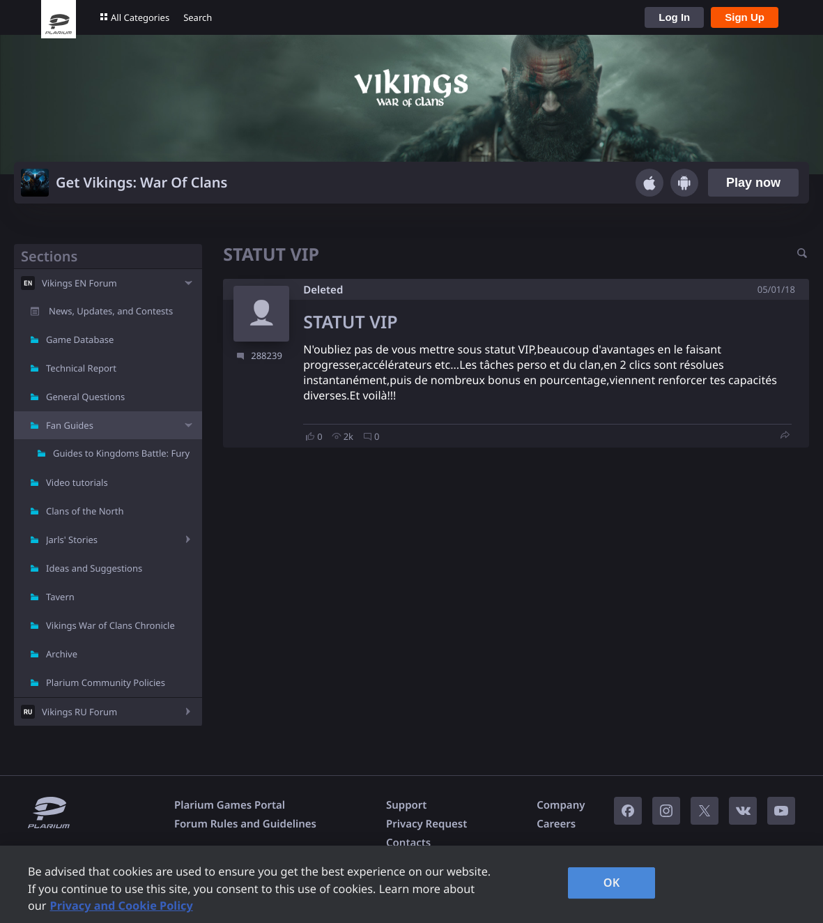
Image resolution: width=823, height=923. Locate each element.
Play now (753, 183)
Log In (674, 17)
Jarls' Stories (72, 539)
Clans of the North (85, 511)
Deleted (323, 290)
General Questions (85, 396)
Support (406, 805)
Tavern (60, 596)
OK (611, 882)
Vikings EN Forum (79, 283)
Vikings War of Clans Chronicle (110, 625)
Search (197, 17)
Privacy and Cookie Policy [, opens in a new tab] (121, 905)
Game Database (80, 339)
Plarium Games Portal (229, 805)
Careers (556, 824)
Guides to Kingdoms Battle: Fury (121, 453)
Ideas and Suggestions (94, 568)
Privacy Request (426, 824)
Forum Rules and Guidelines (245, 824)
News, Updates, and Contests (111, 311)
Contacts (408, 843)
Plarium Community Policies (105, 682)
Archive (61, 654)
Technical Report (81, 368)
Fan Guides (69, 425)
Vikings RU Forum (79, 711)
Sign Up (744, 17)
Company (561, 805)
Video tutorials (77, 482)
